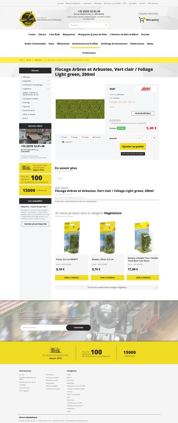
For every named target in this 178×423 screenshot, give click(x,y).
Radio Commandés (73, 394)
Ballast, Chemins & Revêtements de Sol (30, 94)
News (69, 411)
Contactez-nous (24, 388)
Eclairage (26, 102)
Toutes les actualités (35, 224)
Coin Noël (70, 380)
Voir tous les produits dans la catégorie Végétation (107, 287)
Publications (71, 408)
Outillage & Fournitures (75, 406)
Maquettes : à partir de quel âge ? (34, 207)
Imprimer (69, 142)
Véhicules (26, 77)
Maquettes (27, 81)
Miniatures (70, 400)
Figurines (26, 106)
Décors (69, 377)
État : (111, 98)
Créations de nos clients (27, 382)
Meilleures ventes (52, 380)
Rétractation (50, 383)
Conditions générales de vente (27, 378)
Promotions (50, 375)
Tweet (64, 137)
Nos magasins (24, 391)
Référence (112, 94)
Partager (74, 137)
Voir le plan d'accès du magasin (133, 154)
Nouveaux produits (52, 377)
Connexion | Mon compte (148, 14)
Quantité (113, 138)
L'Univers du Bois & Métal (76, 389)
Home (21, 60)
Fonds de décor (29, 110)
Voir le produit (71, 277)
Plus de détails (143, 113)
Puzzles (69, 392)
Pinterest (97, 137)
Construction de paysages (33, 85)
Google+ (85, 137)
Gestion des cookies (53, 389)
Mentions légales (52, 386)
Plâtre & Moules (29, 114)
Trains (69, 375)
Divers (25, 118)
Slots (68, 397)
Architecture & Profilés (74, 403)
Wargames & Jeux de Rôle (76, 386)
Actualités (22, 385)
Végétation (27, 89)
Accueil (21, 375)
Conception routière (30, 99)
